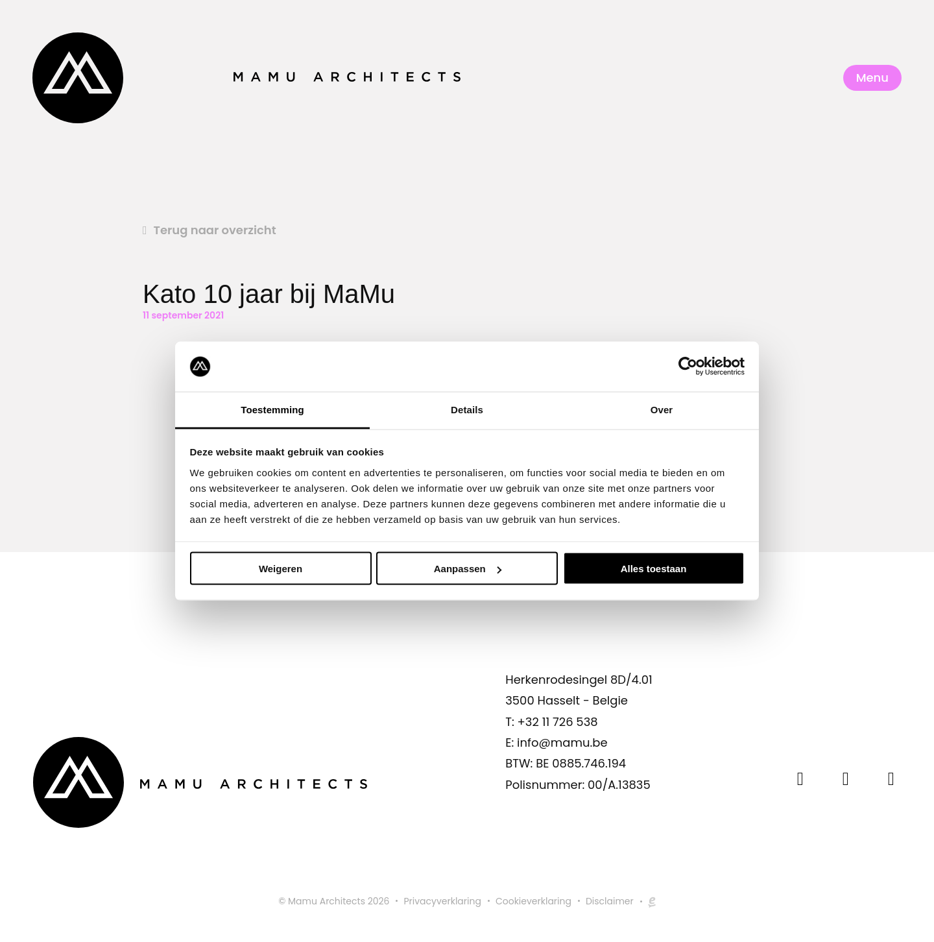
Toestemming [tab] (272, 409)
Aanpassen (467, 568)
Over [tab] (662, 409)
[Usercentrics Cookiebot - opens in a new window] (688, 366)
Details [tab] (467, 409)
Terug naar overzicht (215, 230)
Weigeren (280, 568)
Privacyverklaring (442, 901)
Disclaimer (610, 901)
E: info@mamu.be (556, 742)
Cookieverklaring (533, 901)
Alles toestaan (654, 568)
